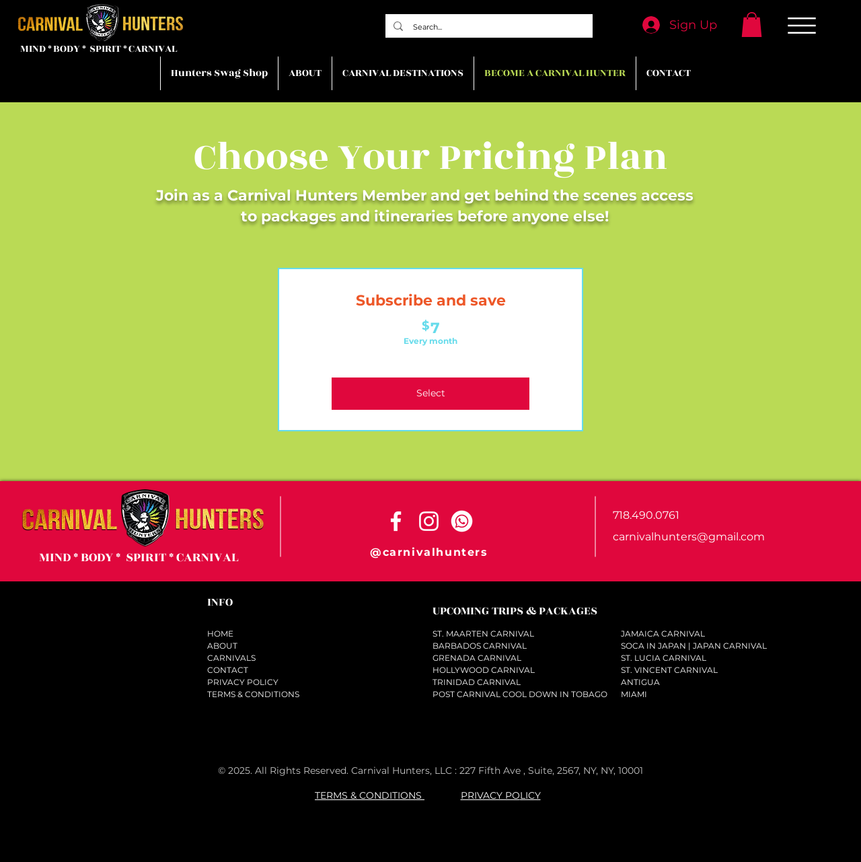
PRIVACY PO (490, 795)
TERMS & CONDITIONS (369, 795)
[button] (751, 24)
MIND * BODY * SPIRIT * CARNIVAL (98, 49)
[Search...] (488, 27)
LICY (530, 795)
